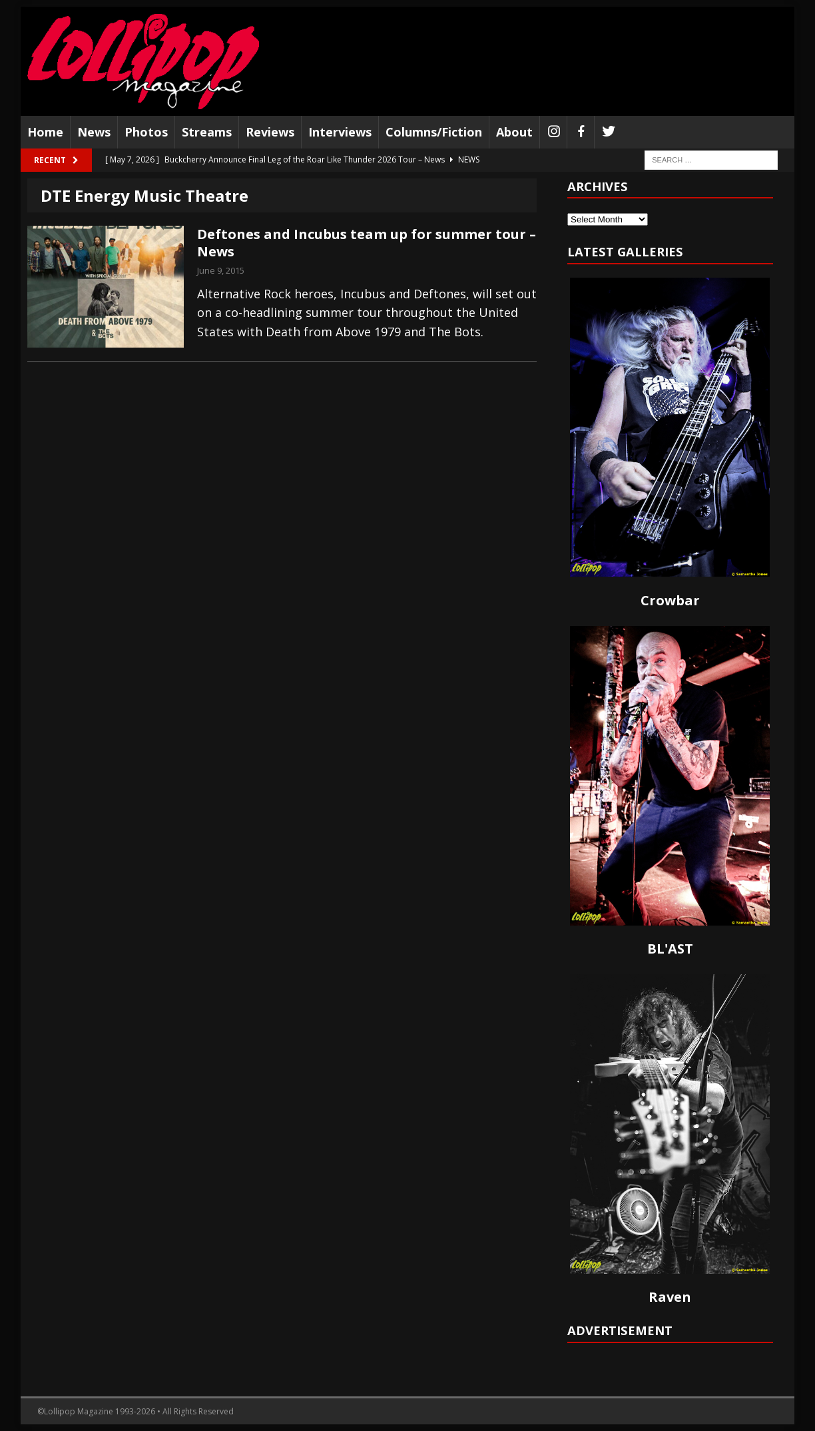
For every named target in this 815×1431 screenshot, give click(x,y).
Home (45, 132)
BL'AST (670, 949)
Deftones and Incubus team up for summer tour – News (366, 242)
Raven (670, 1297)
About (514, 132)
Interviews (340, 132)
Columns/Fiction (434, 132)
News (94, 132)
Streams (207, 132)
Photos (146, 132)
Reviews (270, 132)
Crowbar (670, 600)
